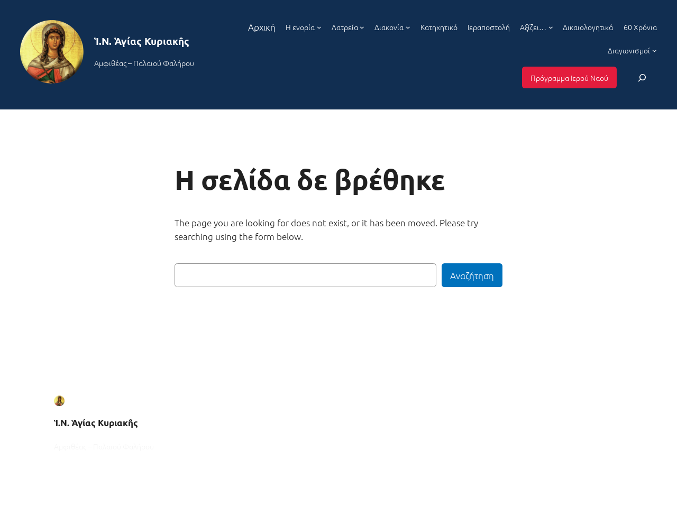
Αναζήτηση (472, 275)
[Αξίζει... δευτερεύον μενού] (550, 27)
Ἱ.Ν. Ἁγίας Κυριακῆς (141, 41)
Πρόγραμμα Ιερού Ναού (569, 77)
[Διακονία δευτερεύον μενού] (408, 27)
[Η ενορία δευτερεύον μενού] (319, 27)
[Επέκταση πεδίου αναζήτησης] (642, 77)
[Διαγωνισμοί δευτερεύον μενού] (654, 50)
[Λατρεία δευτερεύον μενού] (362, 27)
